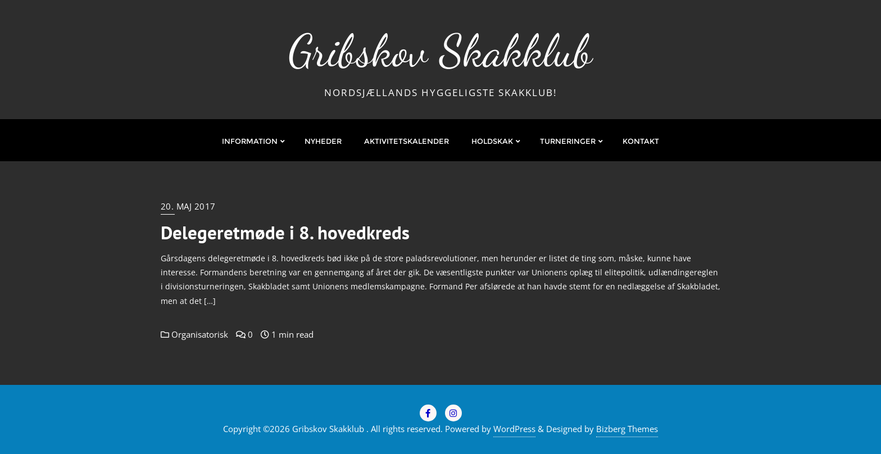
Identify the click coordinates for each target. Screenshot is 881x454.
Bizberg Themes (627, 428)
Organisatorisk (194, 334)
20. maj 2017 (188, 206)
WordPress (514, 428)
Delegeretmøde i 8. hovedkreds (285, 232)
